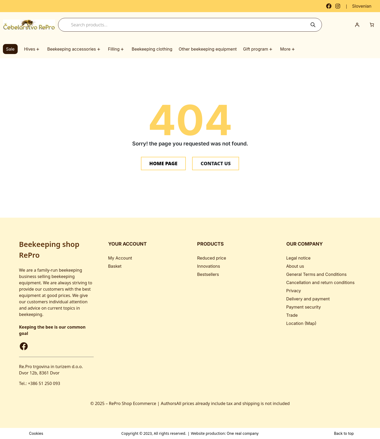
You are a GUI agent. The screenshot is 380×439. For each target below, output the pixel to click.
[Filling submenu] (123, 49)
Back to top (344, 433)
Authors (168, 403)
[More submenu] (294, 49)
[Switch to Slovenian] (361, 6)
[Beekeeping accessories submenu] (99, 49)
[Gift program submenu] (271, 49)
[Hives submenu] (38, 49)
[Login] (357, 24)
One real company (243, 433)
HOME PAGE (163, 163)
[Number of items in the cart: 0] (372, 24)
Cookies (36, 433)
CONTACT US (216, 163)
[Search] (313, 25)
